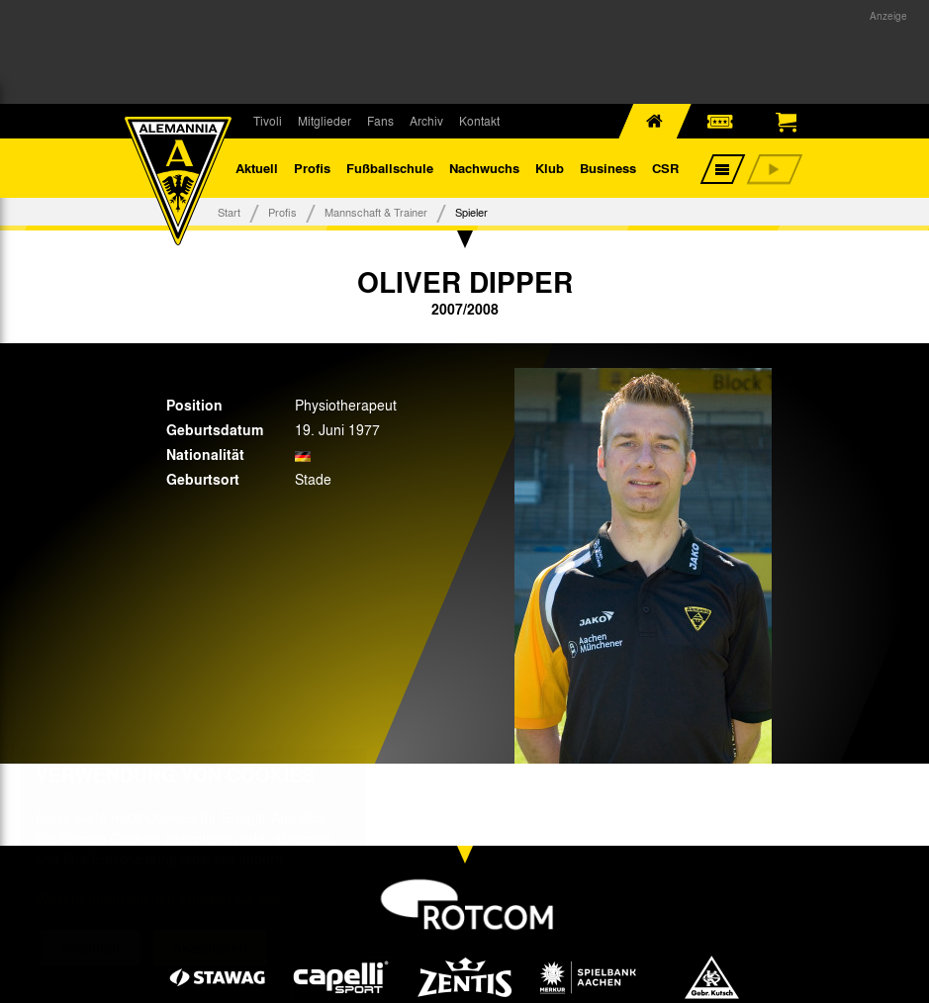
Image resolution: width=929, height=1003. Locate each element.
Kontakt (479, 121)
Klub (549, 167)
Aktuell (256, 167)
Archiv (426, 121)
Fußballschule (389, 167)
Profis (312, 167)
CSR (665, 167)
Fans (380, 121)
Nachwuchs (484, 167)
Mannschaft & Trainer (376, 212)
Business (608, 167)
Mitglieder (324, 121)
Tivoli (267, 121)
